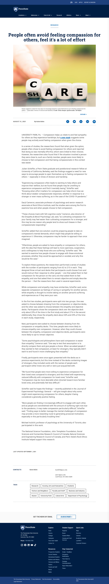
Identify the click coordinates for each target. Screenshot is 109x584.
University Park (46, 496)
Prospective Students (54, 552)
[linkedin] (80, 121)
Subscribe (66, 517)
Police (64, 568)
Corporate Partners (81, 543)
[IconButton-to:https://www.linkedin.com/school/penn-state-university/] (28, 545)
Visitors (50, 564)
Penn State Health (53, 540)
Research (59, 15)
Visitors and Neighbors (40, 491)
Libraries (78, 535)
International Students (54, 557)
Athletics (68, 15)
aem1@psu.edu (60, 475)
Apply (81, 2)
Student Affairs (66, 535)
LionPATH (78, 540)
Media (50, 572)
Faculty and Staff (58, 491)
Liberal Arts (60, 496)
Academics (22, 15)
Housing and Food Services (67, 539)
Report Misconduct (67, 565)
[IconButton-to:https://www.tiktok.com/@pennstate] (35, 545)
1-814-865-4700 (29, 540)
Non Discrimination (47, 579)
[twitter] (74, 121)
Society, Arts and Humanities (52, 486)
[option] (27, 541)
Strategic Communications (66, 562)
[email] (87, 121)
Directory (78, 533)
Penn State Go (66, 559)
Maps (77, 530)
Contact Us (51, 543)
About (87, 15)
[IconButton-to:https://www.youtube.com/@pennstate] (32, 545)
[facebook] (67, 121)
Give (76, 2)
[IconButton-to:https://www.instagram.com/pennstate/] (22, 545)
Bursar (64, 533)
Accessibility (56, 579)
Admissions (34, 15)
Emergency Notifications (65, 555)
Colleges (50, 535)
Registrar (64, 530)
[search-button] (71, 2)
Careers (50, 533)
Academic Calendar (81, 538)
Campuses (51, 538)
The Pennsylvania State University (22, 579)
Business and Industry (77, 491)
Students (70, 486)
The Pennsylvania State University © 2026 (85, 580)
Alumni (34, 496)
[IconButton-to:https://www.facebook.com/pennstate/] (25, 545)
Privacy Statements (36, 579)
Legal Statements (18, 581)
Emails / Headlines (67, 552)
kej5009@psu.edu (61, 470)
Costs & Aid (47, 15)
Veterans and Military (53, 562)
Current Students (52, 554)
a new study (65, 138)
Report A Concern (89, 2)
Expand (83, 114)
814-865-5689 (67, 477)
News (77, 15)
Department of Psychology (77, 496)
